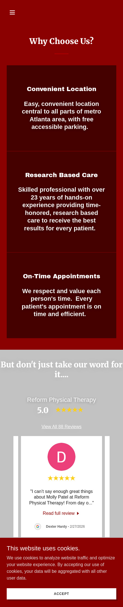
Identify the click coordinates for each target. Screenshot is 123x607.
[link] (61, 513)
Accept (61, 594)
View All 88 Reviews (62, 426)
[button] (15, 12)
